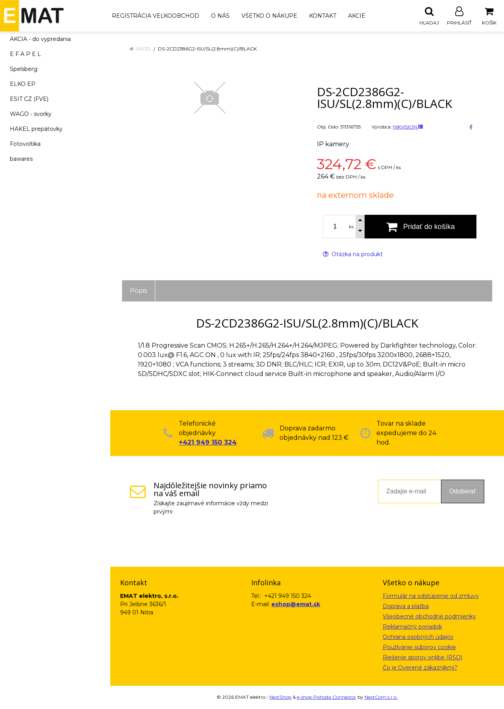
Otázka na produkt (353, 254)
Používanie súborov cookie (419, 647)
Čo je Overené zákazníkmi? (420, 668)
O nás (220, 15)
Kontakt (322, 15)
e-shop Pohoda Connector (326, 697)
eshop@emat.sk (295, 604)
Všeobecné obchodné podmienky (429, 616)
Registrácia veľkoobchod (155, 15)
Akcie (356, 15)
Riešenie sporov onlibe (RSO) (422, 657)
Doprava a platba (406, 606)
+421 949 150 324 (208, 443)
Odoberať (462, 491)
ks (351, 227)
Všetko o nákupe (269, 15)
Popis (138, 291)
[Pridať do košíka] (420, 227)
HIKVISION (408, 127)
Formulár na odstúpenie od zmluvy (431, 596)
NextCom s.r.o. (381, 697)
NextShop (280, 697)
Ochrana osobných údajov (418, 637)
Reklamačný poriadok (412, 627)
